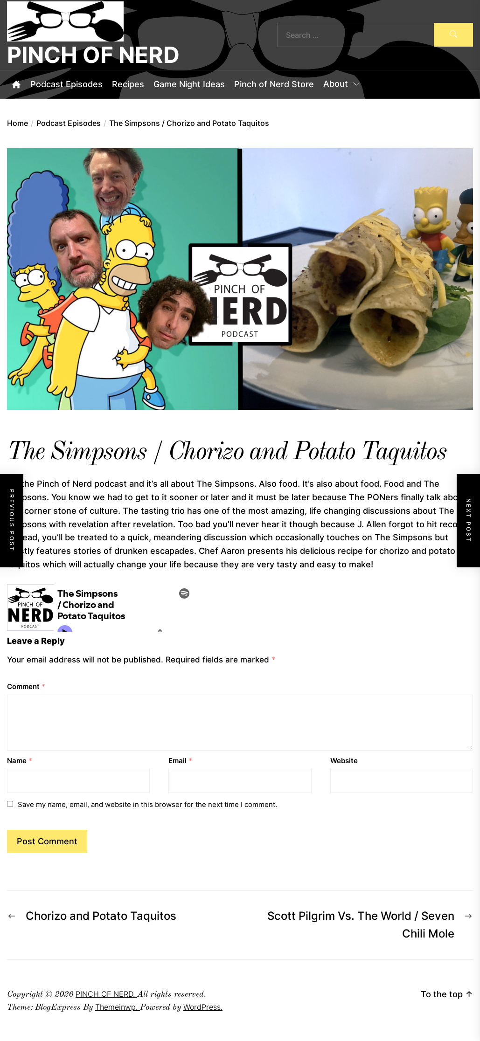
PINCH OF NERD (93, 55)
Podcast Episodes (66, 84)
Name (19, 760)
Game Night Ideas (189, 84)
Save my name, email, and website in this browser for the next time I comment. (147, 804)
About (342, 84)
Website (344, 760)
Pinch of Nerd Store (274, 84)
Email (180, 760)
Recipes (128, 84)
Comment (26, 686)
